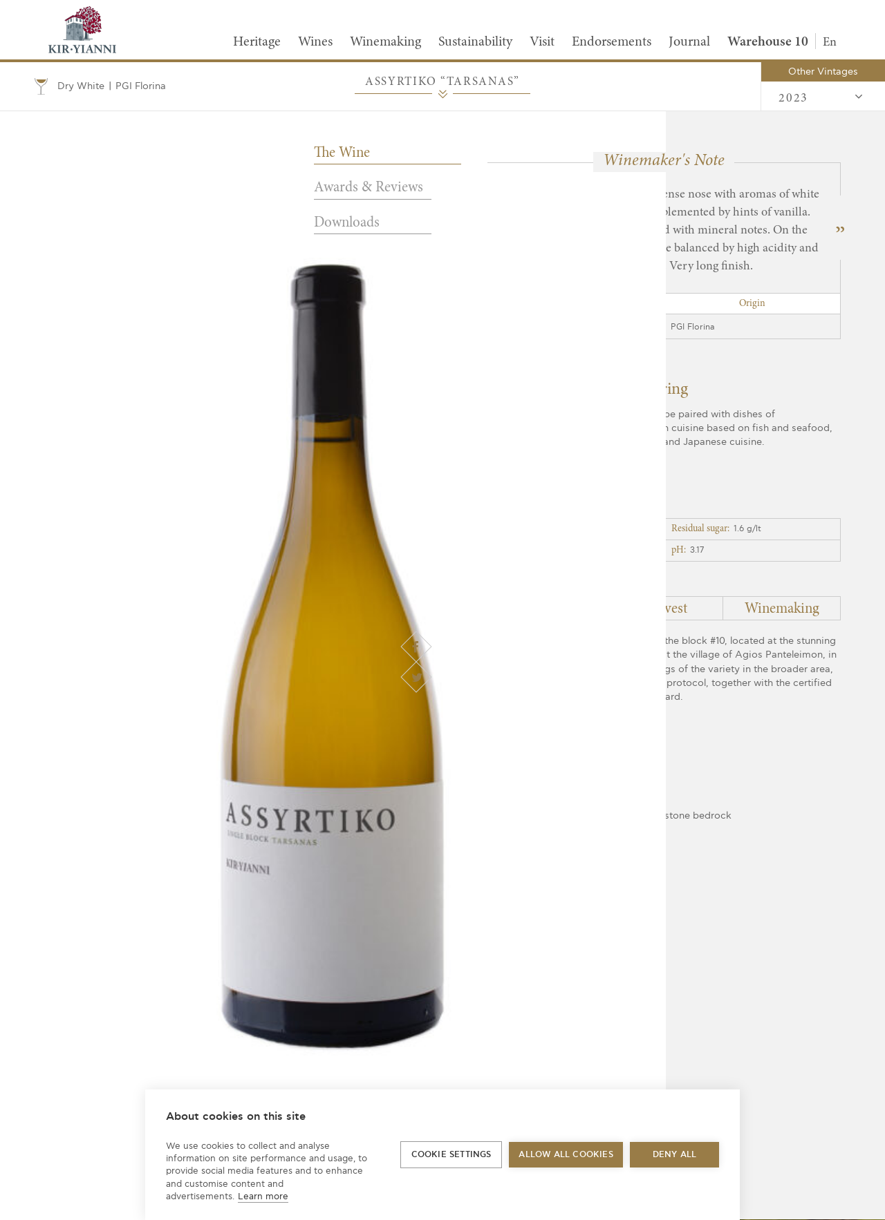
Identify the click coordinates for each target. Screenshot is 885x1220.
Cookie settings (451, 1155)
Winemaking (385, 42)
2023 (821, 97)
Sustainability (475, 42)
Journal (689, 42)
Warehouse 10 (767, 42)
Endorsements (611, 42)
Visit (542, 42)
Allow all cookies (566, 1155)
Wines (315, 42)
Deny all (675, 1155)
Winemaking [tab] (782, 609)
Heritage (257, 42)
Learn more (263, 1196)
